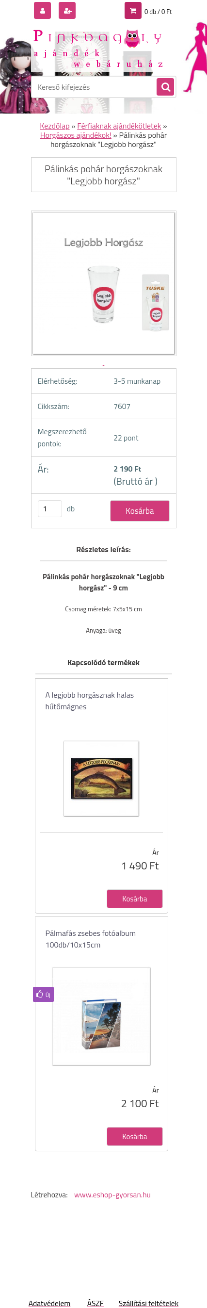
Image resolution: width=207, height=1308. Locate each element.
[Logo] (97, 47)
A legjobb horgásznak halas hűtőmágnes (90, 700)
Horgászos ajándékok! (75, 135)
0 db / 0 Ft (158, 11)
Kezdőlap (54, 125)
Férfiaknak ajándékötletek (119, 125)
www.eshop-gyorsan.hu (112, 1194)
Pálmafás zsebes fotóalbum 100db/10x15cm (91, 938)
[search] (165, 87)
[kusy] (50, 508)
